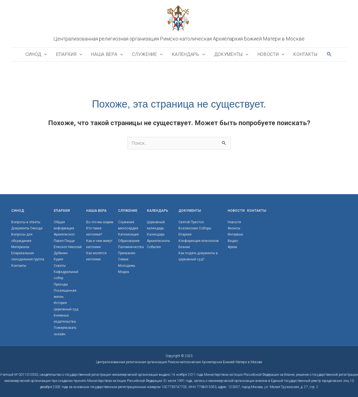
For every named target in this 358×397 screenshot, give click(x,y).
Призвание (126, 253)
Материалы (20, 247)
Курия (58, 259)
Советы (60, 266)
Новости (268, 54)
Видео (233, 241)
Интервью (235, 234)
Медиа (123, 272)
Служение (144, 54)
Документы (228, 54)
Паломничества (131, 247)
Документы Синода (27, 228)
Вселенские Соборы (194, 228)
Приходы (61, 284)
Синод (33, 54)
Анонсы (234, 228)
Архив (232, 247)
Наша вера (104, 54)
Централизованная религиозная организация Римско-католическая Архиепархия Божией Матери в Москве (179, 39)
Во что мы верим (99, 222)
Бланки (184, 247)
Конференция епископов (198, 241)
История (60, 303)
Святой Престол (191, 222)
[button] (329, 54)
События (154, 247)
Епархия (66, 54)
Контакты (305, 54)
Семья (123, 259)
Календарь (185, 54)
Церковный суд (66, 309)
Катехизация (128, 234)
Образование (129, 241)
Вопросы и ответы (25, 222)
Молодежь (126, 266)
